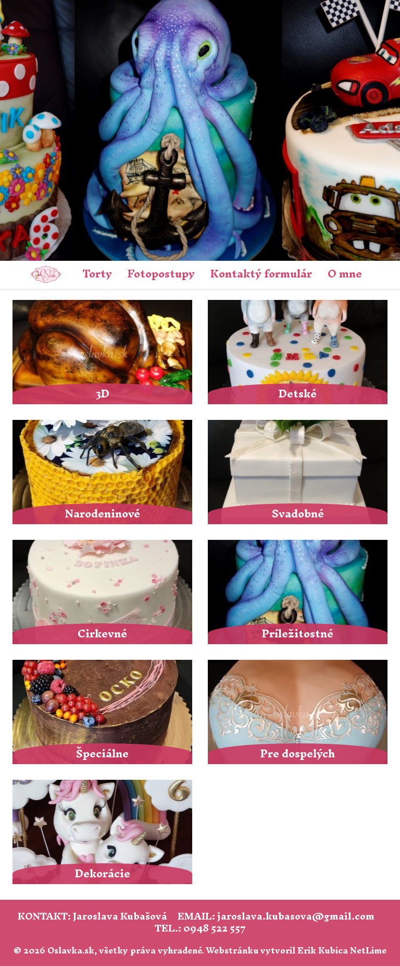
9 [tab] (254, 240)
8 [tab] (239, 240)
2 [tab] (145, 240)
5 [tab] (192, 240)
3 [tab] (161, 240)
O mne (345, 273)
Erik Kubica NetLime (341, 950)
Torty (97, 273)
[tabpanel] (200, 130)
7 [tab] (223, 240)
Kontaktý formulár (261, 273)
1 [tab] (129, 240)
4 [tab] (176, 240)
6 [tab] (208, 240)
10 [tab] (270, 240)
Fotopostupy (161, 273)
